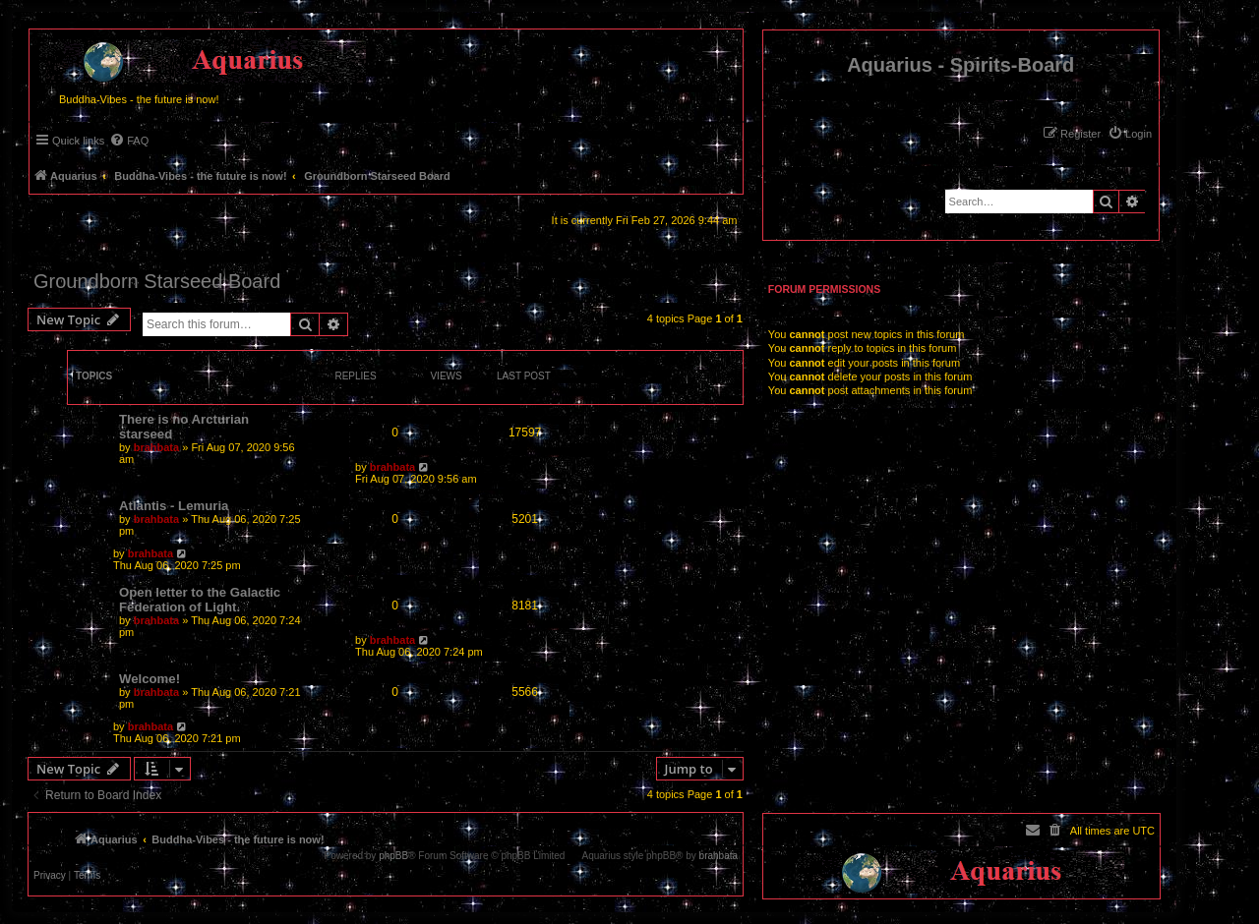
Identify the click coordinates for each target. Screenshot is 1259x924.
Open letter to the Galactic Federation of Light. (199, 599)
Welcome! (149, 678)
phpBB (393, 856)
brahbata (156, 447)
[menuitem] (1130, 133)
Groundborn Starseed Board (156, 281)
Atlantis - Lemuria (173, 505)
